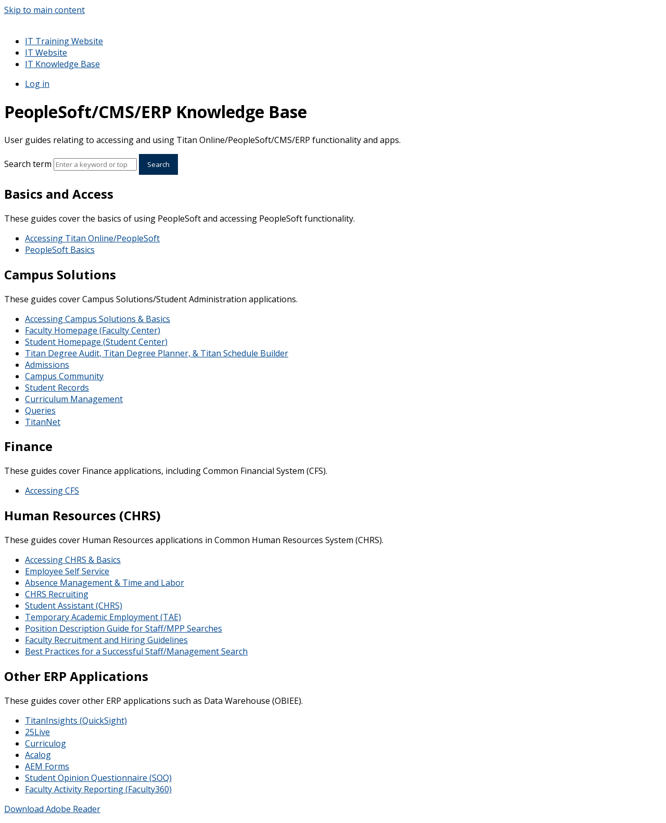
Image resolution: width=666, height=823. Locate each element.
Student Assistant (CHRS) (73, 605)
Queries (40, 410)
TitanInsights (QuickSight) (76, 720)
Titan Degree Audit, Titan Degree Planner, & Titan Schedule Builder (156, 353)
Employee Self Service (67, 571)
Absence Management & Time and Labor (104, 582)
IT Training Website (64, 41)
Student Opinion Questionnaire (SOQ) (98, 777)
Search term (28, 164)
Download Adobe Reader (52, 809)
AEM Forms (47, 766)
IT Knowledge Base (62, 64)
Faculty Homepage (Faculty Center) (92, 330)
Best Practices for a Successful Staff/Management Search (136, 651)
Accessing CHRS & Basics (73, 559)
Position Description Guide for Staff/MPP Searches (123, 628)
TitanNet (42, 422)
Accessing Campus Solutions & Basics (97, 319)
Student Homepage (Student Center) (96, 342)
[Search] (95, 164)
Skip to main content (44, 10)
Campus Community (64, 376)
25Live (37, 732)
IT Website (46, 52)
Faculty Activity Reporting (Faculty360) (98, 789)
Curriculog (45, 743)
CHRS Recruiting (56, 594)
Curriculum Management (74, 399)
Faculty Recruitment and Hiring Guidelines (106, 640)
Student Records (57, 387)
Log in (37, 83)
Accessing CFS (52, 490)
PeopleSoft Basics (60, 249)
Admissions (47, 364)
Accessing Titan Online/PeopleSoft (92, 238)
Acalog (38, 755)
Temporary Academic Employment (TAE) (103, 617)
